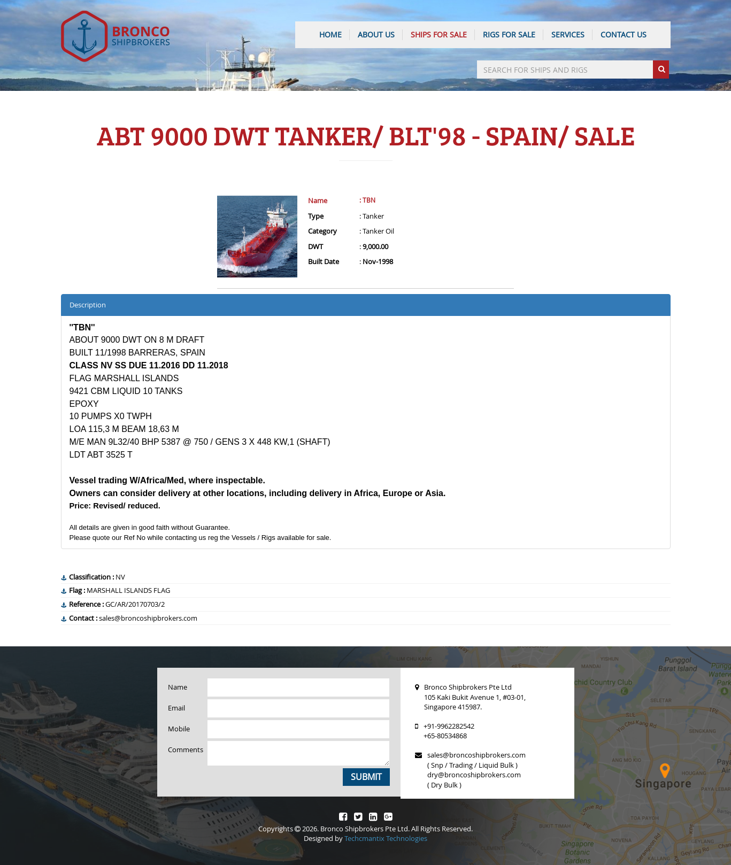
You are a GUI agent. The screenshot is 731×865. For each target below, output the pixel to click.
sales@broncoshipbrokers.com (476, 755)
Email (176, 708)
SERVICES (567, 34)
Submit (366, 777)
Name (317, 200)
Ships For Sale (439, 34)
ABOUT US (376, 34)
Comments (183, 749)
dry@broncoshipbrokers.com (474, 774)
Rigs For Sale (509, 34)
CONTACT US (624, 34)
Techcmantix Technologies (385, 838)
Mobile (179, 728)
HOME (330, 34)
